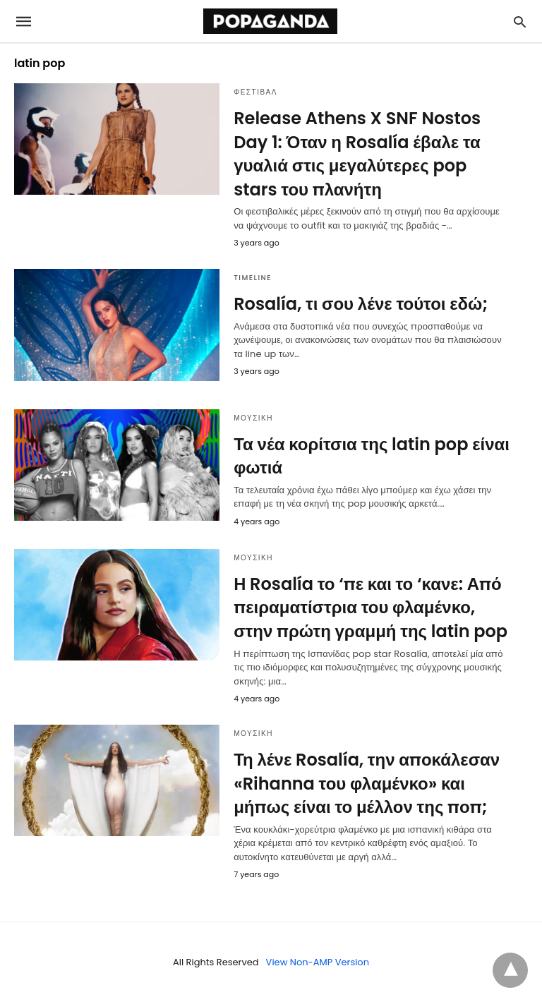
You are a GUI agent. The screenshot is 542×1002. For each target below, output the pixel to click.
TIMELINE (253, 277)
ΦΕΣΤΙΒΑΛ (255, 92)
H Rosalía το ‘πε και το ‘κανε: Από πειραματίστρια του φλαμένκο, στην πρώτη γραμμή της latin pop (370, 607)
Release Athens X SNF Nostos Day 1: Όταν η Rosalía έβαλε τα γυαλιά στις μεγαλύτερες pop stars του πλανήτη (357, 154)
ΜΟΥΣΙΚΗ (253, 418)
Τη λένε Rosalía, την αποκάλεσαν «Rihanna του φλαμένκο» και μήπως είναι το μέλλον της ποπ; (367, 783)
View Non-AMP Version (317, 962)
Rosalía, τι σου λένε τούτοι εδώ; (361, 303)
